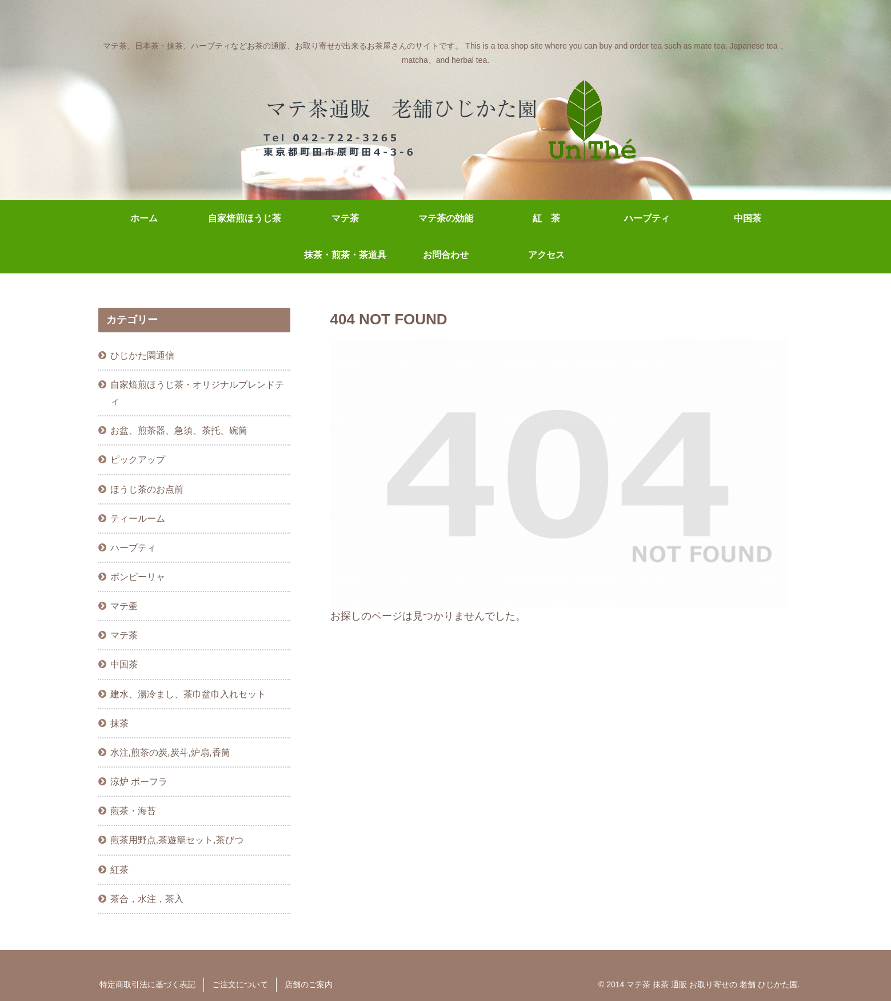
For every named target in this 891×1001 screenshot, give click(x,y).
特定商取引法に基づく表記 (147, 984)
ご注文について (240, 984)
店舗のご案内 (309, 984)
